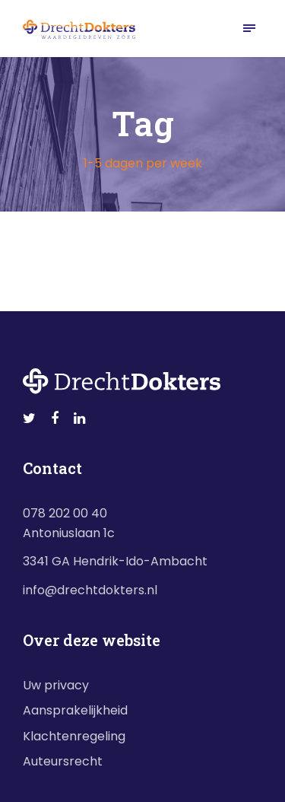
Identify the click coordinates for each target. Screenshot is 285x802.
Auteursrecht (63, 761)
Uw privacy (56, 685)
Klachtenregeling (74, 736)
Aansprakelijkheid (75, 710)
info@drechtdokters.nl (90, 590)
